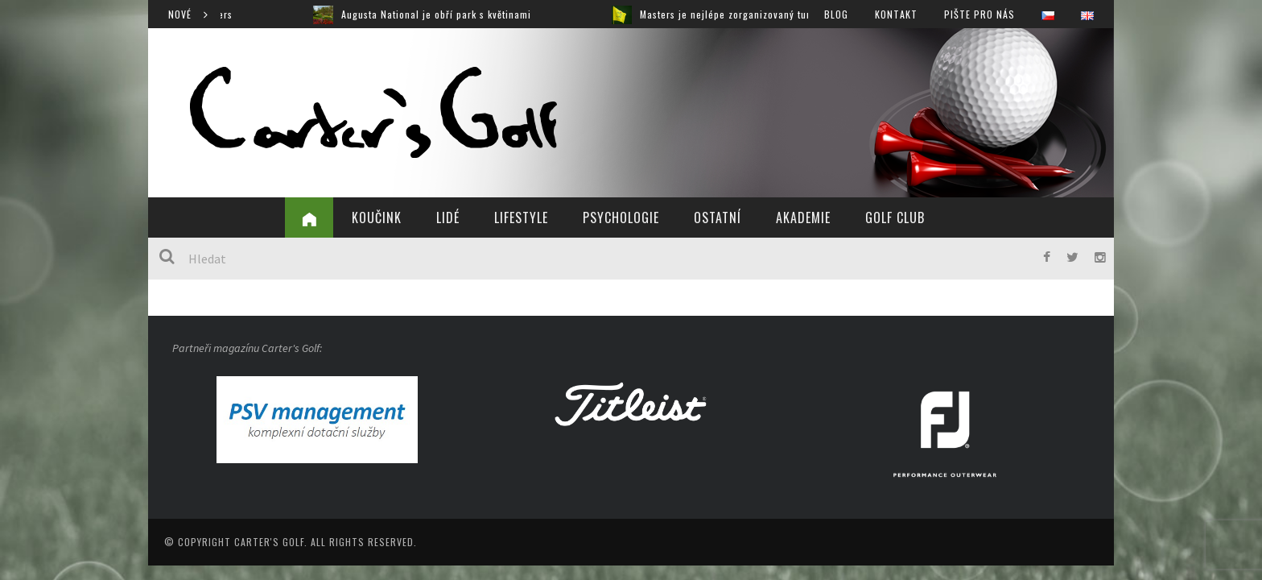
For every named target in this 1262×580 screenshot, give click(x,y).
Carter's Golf (269, 542)
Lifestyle (521, 217)
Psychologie (621, 217)
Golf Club (895, 217)
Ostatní (717, 217)
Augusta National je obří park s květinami (447, 14)
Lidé (448, 217)
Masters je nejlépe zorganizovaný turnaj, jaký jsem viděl (781, 14)
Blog (836, 14)
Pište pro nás (979, 14)
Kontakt (896, 14)
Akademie (803, 217)
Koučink (377, 217)
